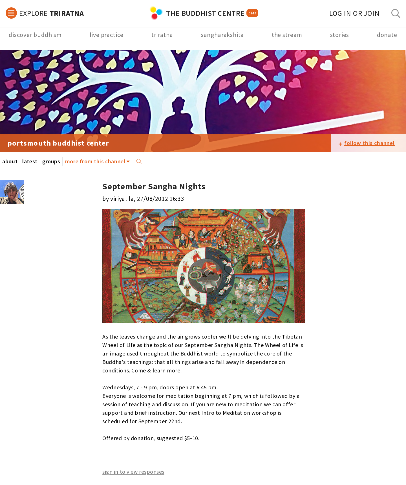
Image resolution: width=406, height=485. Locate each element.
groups (51, 161)
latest (29, 161)
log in (354, 13)
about (9, 161)
